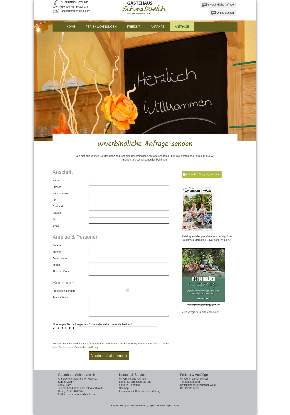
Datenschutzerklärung (86, 347)
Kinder (56, 264)
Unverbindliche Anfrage (132, 378)
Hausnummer (60, 193)
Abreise (57, 251)
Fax (55, 219)
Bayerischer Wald (157, 405)
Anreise (57, 245)
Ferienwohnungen (101, 26)
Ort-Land (58, 206)
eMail (56, 225)
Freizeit (133, 26)
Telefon (57, 212)
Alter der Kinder (61, 271)
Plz (54, 199)
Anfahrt (157, 26)
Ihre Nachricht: (61, 297)
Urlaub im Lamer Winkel (194, 378)
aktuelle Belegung (129, 384)
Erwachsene (60, 258)
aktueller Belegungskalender (204, 174)
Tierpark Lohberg (190, 381)
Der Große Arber (189, 388)
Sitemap (124, 388)
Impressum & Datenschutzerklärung (139, 391)
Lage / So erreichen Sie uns (135, 381)
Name (56, 180)
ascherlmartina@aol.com (75, 10)
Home (70, 26)
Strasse (57, 186)
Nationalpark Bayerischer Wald (198, 384)
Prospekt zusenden (64, 290)
